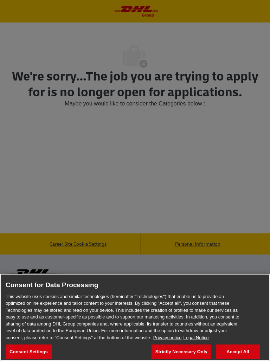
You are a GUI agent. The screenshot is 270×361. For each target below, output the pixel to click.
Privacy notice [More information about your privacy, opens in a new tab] (167, 337)
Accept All (237, 351)
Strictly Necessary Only (181, 351)
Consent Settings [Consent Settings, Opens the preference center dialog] (28, 351)
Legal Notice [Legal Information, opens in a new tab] (196, 337)
